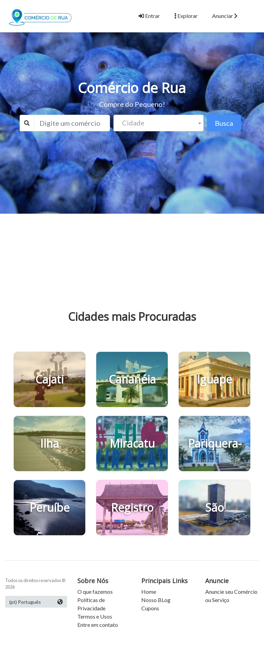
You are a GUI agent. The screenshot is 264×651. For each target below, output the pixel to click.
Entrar (149, 15)
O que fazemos (95, 591)
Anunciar (225, 15)
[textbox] (158, 123)
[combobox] (158, 123)
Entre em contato (97, 624)
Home (148, 591)
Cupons (150, 608)
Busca (224, 123)
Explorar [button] (186, 15)
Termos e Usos (94, 616)
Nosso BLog (155, 600)
